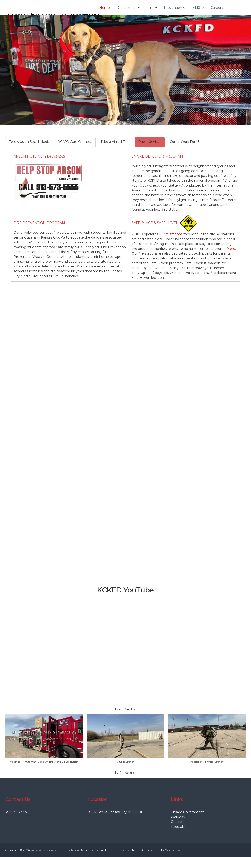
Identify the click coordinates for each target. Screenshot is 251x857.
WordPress (172, 850)
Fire (152, 8)
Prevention (174, 8)
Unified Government (187, 812)
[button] (129, 709)
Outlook (177, 822)
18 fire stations (170, 234)
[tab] (29, 142)
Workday (178, 817)
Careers (218, 8)
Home (106, 8)
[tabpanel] (125, 219)
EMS (198, 8)
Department (128, 8)
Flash (122, 850)
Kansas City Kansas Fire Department (55, 850)
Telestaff (177, 827)
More (231, 249)
